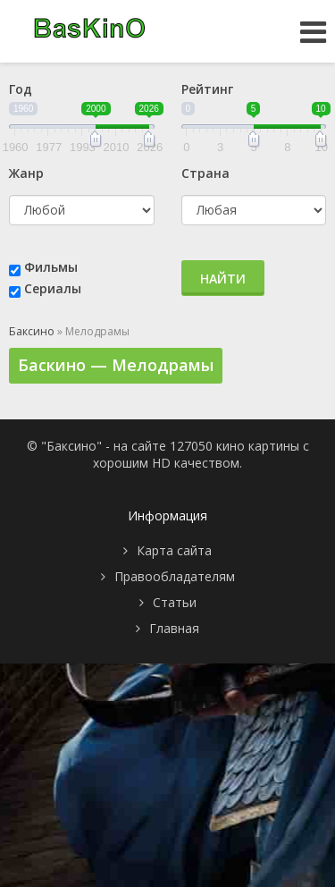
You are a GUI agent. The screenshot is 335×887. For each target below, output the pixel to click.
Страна (205, 173)
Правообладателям (174, 576)
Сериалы (52, 288)
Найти (223, 278)
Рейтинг (207, 88)
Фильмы (51, 266)
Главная (174, 628)
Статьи (175, 602)
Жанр (26, 173)
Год (20, 88)
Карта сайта (174, 550)
